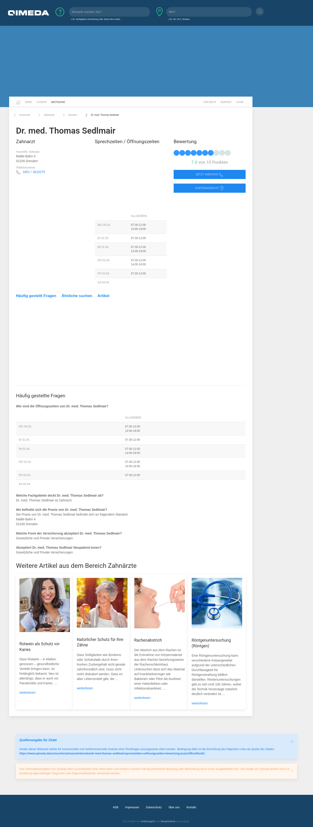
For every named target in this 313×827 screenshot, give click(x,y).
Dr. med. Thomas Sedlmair (101, 115)
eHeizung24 (148, 821)
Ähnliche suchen (77, 296)
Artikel (103, 296)
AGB (115, 807)
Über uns (174, 807)
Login (239, 102)
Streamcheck (167, 821)
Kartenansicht (209, 188)
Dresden (69, 115)
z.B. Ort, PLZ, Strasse (179, 19)
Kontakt (226, 102)
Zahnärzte (46, 115)
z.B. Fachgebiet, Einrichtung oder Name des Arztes (95, 19)
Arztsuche (58, 102)
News (28, 102)
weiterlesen (27, 692)
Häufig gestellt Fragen (36, 296)
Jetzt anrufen (210, 174)
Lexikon (42, 102)
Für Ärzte (210, 102)
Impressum (132, 807)
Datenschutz (154, 807)
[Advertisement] (156, 61)
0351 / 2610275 (34, 172)
